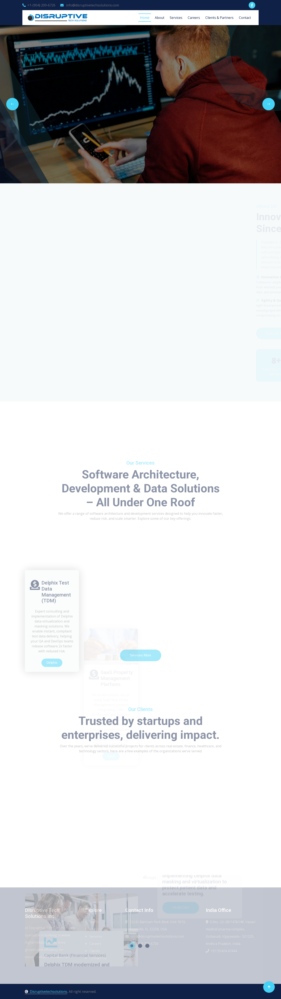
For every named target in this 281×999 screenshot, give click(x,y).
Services (176, 17)
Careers (194, 17)
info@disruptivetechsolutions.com (89, 5)
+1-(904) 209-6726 (38, 5)
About (159, 17)
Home (144, 17)
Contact (245, 17)
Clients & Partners (219, 17)
